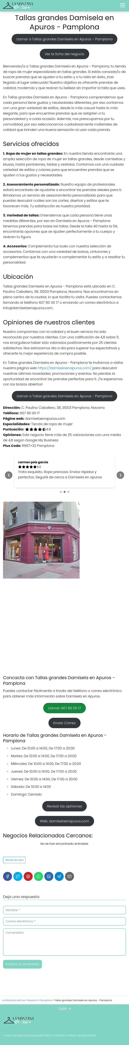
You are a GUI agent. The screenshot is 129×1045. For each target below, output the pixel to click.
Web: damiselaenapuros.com (64, 821)
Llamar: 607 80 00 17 (64, 708)
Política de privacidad (82, 1035)
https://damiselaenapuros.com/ (64, 368)
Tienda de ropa (14, 860)
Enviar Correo (64, 723)
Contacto (59, 1035)
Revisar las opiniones (64, 806)
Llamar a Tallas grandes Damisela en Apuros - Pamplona (64, 396)
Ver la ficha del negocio (64, 54)
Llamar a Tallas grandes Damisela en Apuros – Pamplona (64, 39)
